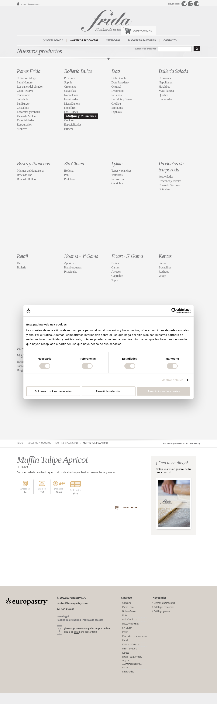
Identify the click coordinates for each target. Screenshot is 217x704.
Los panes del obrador (30, 86)
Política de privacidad (69, 619)
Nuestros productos (84, 40)
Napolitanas (71, 95)
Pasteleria (69, 179)
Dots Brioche (119, 78)
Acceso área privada (30, 4)
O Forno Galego (26, 78)
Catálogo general (162, 611)
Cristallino (23, 107)
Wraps (162, 276)
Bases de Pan (24, 175)
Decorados (117, 91)
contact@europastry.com (72, 603)
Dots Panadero (120, 82)
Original (116, 86)
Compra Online (142, 30)
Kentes (165, 256)
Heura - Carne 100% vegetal (132, 658)
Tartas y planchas (121, 170)
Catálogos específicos (164, 607)
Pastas (115, 263)
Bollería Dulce (78, 71)
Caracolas (70, 91)
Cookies (69, 120)
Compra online (129, 507)
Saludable (22, 99)
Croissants (70, 86)
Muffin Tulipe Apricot (95, 442)
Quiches (163, 95)
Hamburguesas (73, 267)
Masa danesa (166, 91)
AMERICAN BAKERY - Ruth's (132, 666)
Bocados (22, 361)
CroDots (116, 103)
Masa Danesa (72, 103)
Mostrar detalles (172, 379)
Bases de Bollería (27, 179)
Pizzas (162, 263)
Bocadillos (165, 267)
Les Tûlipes (71, 112)
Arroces (116, 271)
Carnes (115, 267)
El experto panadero (142, 40)
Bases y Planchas (33, 164)
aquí (76, 631)
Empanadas (165, 99)
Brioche (68, 129)
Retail (22, 256)
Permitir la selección (108, 391)
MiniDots (117, 107)
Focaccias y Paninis (28, 112)
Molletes (22, 129)
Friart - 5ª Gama (127, 256)
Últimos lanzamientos (164, 603)
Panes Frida (28, 71)
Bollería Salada (173, 71)
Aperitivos (70, 263)
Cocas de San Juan (169, 185)
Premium (69, 78)
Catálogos (113, 40)
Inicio (20, 442)
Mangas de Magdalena (30, 170)
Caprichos (117, 183)
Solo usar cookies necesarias (53, 391)
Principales (70, 271)
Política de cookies (92, 619)
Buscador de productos (145, 48)
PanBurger (23, 103)
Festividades (166, 176)
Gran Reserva (25, 91)
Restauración (24, 124)
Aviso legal (63, 616)
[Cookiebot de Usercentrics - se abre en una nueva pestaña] (174, 310)
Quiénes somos (53, 40)
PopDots (116, 112)
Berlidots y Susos (121, 99)
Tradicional (23, 95)
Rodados (164, 271)
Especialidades (25, 120)
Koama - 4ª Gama (81, 256)
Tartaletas (116, 175)
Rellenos (116, 95)
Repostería (117, 179)
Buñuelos (164, 189)
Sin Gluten (74, 164)
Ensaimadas (71, 99)
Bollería (68, 170)
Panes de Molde (26, 116)
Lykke (116, 164)
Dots (115, 71)
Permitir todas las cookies (164, 391)
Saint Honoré (24, 82)
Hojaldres (69, 107)
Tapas (114, 280)
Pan (66, 175)
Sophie (68, 82)
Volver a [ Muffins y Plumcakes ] (181, 443)
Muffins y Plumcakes (81, 116)
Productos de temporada (171, 167)
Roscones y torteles (170, 181)
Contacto (170, 40)
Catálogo (126, 603)
